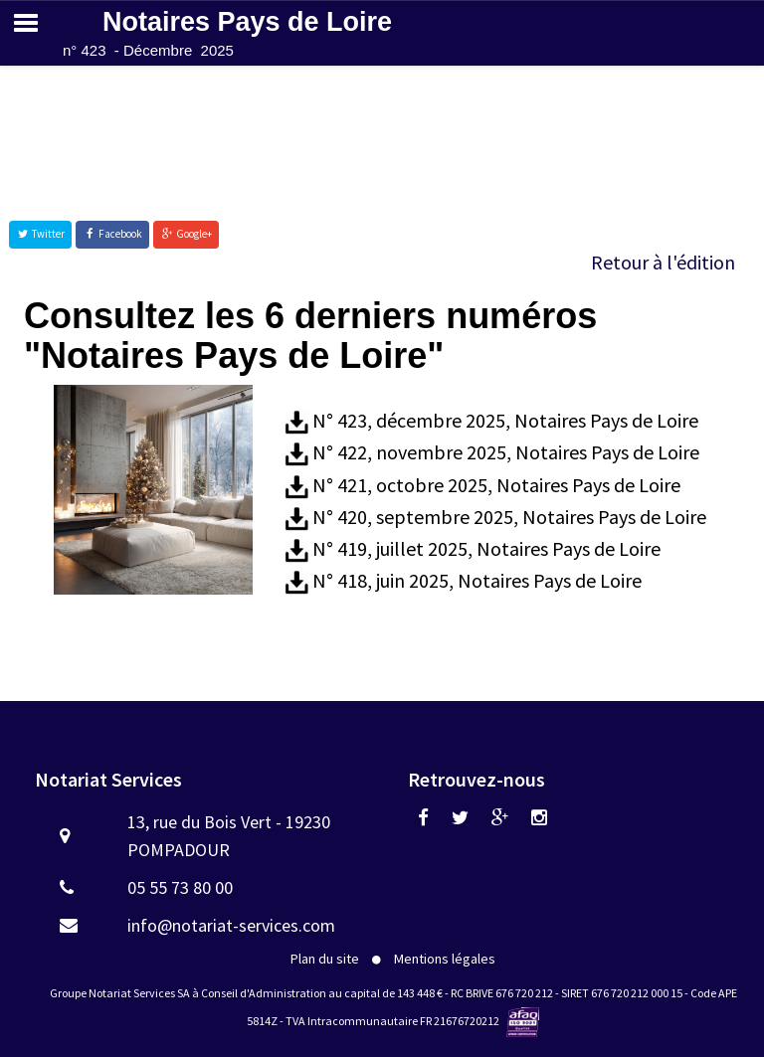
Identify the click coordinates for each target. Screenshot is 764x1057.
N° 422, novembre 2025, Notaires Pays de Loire (505, 452)
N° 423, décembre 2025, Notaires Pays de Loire (505, 420)
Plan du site (324, 959)
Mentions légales (444, 959)
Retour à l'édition (663, 262)
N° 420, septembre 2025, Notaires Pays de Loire (509, 516)
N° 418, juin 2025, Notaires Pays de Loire (477, 580)
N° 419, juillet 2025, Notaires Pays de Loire (486, 548)
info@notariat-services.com (231, 925)
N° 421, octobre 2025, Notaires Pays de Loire (496, 484)
